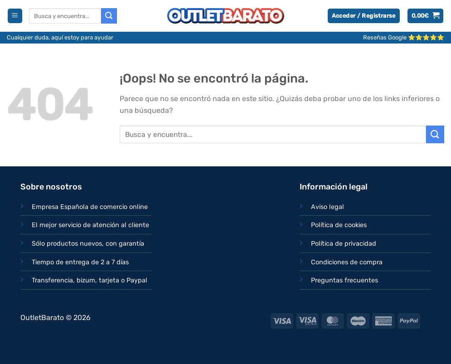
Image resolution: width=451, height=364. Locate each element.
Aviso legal (327, 207)
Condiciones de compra (347, 262)
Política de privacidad (343, 244)
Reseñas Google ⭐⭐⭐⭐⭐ (403, 37)
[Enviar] (108, 16)
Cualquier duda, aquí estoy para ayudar (60, 37)
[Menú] (15, 16)
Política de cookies (339, 225)
